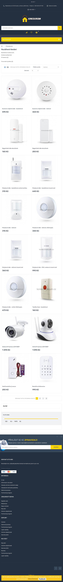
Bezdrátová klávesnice (38, 386)
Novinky (3, 550)
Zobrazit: (26, 70)
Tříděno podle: (36, 67)
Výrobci (3, 522)
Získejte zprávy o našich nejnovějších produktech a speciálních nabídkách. (27, 442)
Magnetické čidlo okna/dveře (10, 148)
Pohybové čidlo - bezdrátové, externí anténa (14, 188)
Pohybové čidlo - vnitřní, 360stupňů (12, 307)
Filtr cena (6, 415)
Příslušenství (9, 46)
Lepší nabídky (5, 529)
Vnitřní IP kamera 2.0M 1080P (40, 347)
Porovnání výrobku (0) (7, 61)
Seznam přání (5, 534)
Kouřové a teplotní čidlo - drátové (41, 108)
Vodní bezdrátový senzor (9, 386)
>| (46, 398)
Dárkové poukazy (5, 490)
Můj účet (32, 9)
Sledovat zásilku (53, 5)
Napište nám (4, 501)
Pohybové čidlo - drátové (9, 227)
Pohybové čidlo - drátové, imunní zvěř (12, 267)
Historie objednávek (6, 511)
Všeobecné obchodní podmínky (9, 487)
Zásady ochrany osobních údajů (9, 485)
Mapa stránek (5, 506)
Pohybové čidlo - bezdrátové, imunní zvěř (43, 188)
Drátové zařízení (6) (6, 55)
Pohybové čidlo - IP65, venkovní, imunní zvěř (44, 267)
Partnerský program (6, 492)
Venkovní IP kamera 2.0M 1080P (11, 347)
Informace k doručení (6, 482)
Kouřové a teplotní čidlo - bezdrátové (12, 108)
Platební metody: (5, 468)
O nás (2, 480)
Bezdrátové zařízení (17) (7, 52)
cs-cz (33, 1)
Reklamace (4, 503)
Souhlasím (42, 579)
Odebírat (56, 447)
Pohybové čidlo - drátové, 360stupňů (42, 227)
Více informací (33, 579)
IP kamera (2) (4, 57)
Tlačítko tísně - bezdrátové (40, 307)
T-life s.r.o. (31, 575)
